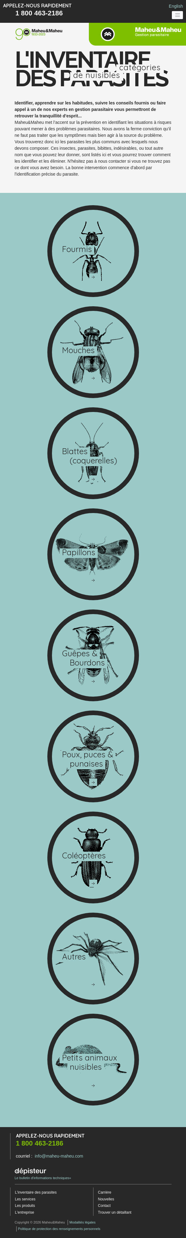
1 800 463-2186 (39, 13)
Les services (25, 1199)
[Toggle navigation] (177, 15)
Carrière (104, 1192)
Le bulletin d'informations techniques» (43, 1174)
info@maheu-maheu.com (59, 1156)
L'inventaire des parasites (36, 1192)
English (176, 6)
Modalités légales (82, 1222)
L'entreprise (24, 1212)
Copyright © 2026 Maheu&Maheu (40, 1222)
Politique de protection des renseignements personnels (59, 1229)
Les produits (25, 1205)
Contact (104, 1205)
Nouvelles (106, 1199)
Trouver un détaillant (115, 1212)
